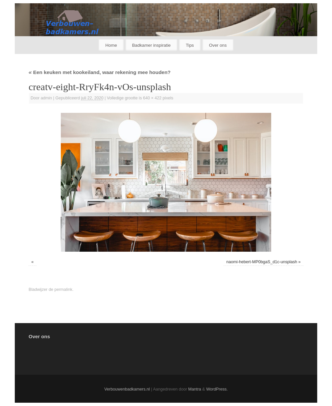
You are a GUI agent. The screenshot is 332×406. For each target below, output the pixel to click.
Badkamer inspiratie (151, 45)
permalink (63, 289)
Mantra (194, 389)
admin (46, 98)
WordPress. (217, 389)
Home (111, 45)
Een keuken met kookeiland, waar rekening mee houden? (100, 72)
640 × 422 (152, 98)
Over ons (218, 45)
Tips (190, 45)
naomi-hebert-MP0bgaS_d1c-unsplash (261, 262)
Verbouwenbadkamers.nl (127, 389)
